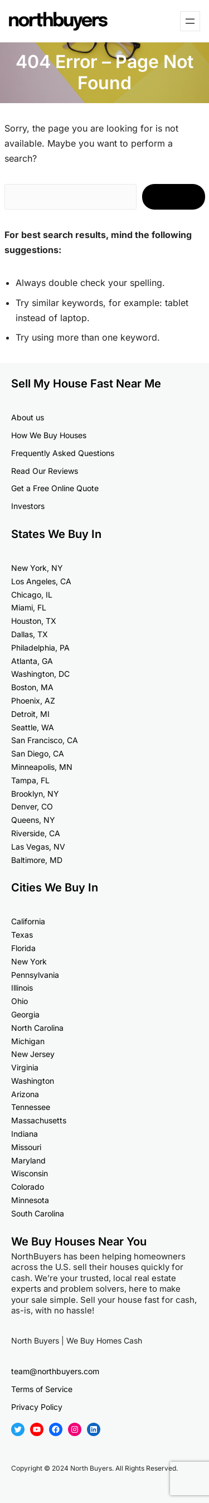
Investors (28, 506)
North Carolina (37, 1027)
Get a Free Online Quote (55, 488)
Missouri (26, 1147)
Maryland (28, 1160)
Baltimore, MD (36, 860)
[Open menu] (190, 21)
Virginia (24, 1067)
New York (29, 961)
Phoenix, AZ (33, 700)
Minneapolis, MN (41, 767)
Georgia (25, 1014)
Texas (22, 934)
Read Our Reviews (44, 471)
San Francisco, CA (44, 740)
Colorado (27, 1186)
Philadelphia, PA (40, 647)
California (28, 921)
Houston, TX (33, 621)
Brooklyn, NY (35, 793)
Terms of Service (41, 1389)
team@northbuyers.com (55, 1371)
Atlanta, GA (32, 661)
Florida (23, 948)
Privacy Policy (36, 1407)
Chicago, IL (31, 594)
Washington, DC (40, 673)
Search (173, 196)
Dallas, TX (29, 634)
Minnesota (30, 1200)
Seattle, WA (32, 727)
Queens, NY (33, 820)
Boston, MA (32, 687)
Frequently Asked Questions (62, 453)
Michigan (28, 1041)
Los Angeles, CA (41, 581)
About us (27, 417)
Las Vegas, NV (38, 846)
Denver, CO (32, 806)
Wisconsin (29, 1173)
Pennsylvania (35, 975)
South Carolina (37, 1213)
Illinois (22, 987)
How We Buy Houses (48, 435)
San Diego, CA (37, 753)
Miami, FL (28, 607)
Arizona (25, 1094)
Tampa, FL (30, 780)
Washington (32, 1080)
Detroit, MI (30, 714)
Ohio (19, 1001)
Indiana (24, 1133)
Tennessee (30, 1107)
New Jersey (33, 1054)
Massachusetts (38, 1120)
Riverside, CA (35, 833)
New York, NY (37, 568)
